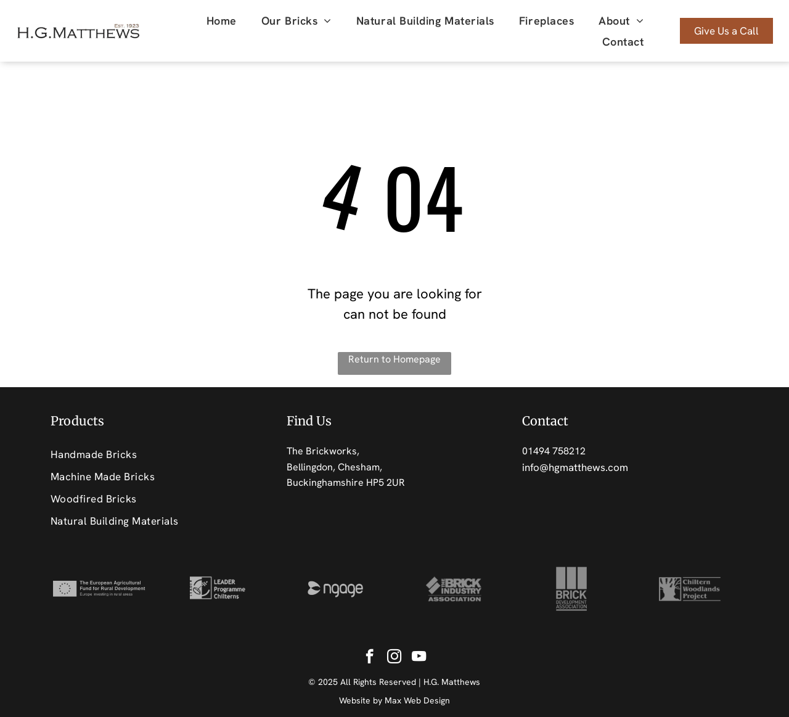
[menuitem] (221, 20)
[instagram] (394, 657)
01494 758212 (554, 451)
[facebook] (369, 657)
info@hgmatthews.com (575, 467)
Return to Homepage (394, 359)
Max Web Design (417, 700)
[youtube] (419, 657)
